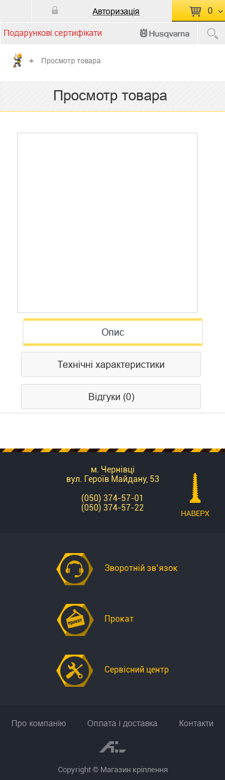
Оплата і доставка (122, 723)
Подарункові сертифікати (53, 33)
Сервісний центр (136, 669)
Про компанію (38, 723)
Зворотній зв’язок (141, 568)
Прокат (119, 619)
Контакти (196, 723)
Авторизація (116, 11)
